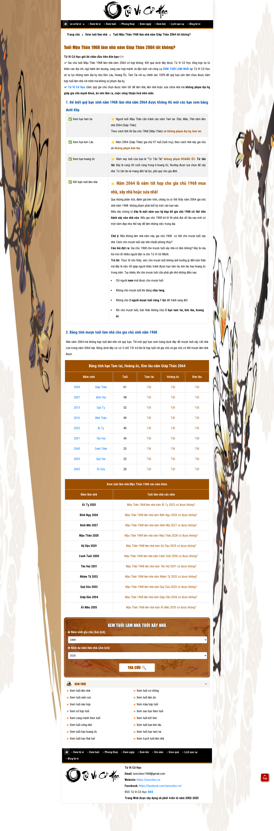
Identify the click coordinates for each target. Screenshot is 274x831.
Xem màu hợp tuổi (147, 704)
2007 (77, 397)
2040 (77, 448)
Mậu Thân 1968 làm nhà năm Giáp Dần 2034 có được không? (161, 597)
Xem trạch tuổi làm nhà (150, 738)
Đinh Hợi (101, 397)
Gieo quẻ (172, 752)
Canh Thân (101, 448)
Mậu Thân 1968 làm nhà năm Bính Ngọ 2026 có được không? (161, 515)
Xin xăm (157, 752)
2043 (77, 459)
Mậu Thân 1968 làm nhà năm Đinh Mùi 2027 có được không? (161, 525)
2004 (77, 387)
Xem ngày (144, 23)
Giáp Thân (101, 387)
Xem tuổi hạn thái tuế (82, 738)
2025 (77, 428)
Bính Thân (101, 418)
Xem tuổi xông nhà (81, 725)
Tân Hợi (100, 438)
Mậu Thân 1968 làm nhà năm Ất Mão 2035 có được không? (161, 607)
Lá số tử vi (77, 23)
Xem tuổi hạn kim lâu (149, 725)
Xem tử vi (94, 23)
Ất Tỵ (101, 428)
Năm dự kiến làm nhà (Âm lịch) (89, 648)
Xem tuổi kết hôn (147, 718)
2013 (77, 407)
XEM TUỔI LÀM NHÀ (176, 69)
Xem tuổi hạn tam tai (149, 731)
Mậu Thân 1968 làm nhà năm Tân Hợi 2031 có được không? (161, 566)
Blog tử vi (193, 23)
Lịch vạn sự (176, 23)
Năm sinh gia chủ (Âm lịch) (86, 632)
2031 (77, 438)
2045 (77, 469)
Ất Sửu (101, 469)
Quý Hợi (100, 459)
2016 (77, 418)
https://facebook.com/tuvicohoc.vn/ (160, 786)
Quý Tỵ (101, 407)
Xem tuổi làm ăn (146, 697)
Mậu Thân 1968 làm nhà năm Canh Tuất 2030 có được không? (161, 556)
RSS (150, 792)
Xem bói (160, 23)
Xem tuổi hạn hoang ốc (83, 731)
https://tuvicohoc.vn (148, 780)
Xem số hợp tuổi (79, 711)
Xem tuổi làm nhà (80, 690)
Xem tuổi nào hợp (80, 704)
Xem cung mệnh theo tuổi (85, 718)
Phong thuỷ (127, 23)
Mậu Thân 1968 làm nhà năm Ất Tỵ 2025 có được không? (161, 505)
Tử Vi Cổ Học (76, 87)
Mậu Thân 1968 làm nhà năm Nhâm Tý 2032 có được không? (161, 576)
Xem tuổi (110, 23)
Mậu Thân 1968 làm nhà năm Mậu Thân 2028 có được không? (161, 535)
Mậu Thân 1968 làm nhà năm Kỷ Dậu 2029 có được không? (161, 546)
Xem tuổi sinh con (80, 697)
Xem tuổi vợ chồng (148, 690)
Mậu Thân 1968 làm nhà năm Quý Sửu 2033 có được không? (161, 587)
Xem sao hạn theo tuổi (150, 711)
